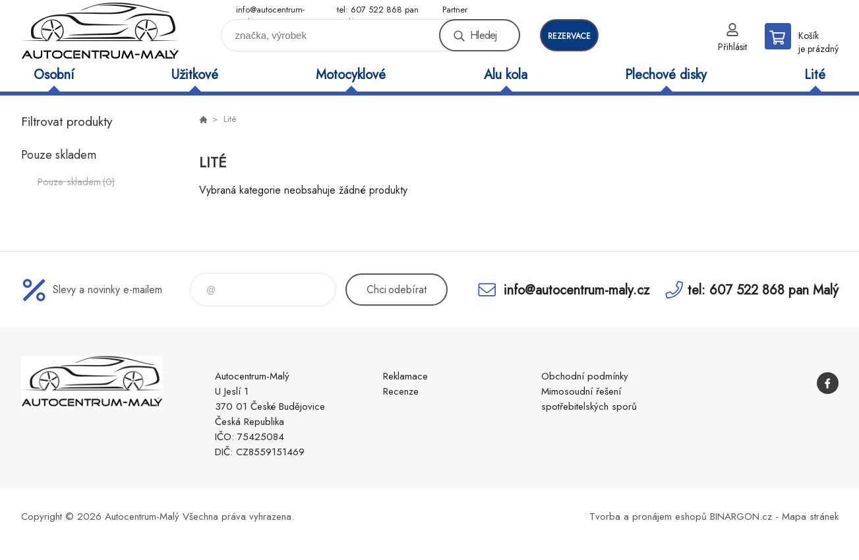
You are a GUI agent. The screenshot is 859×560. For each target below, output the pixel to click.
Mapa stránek (810, 516)
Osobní (54, 74)
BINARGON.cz (741, 516)
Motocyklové (351, 74)
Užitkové (194, 74)
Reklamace (405, 376)
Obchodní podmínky (584, 376)
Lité (814, 74)
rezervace (569, 36)
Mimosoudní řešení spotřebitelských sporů (589, 399)
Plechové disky (666, 74)
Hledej (483, 35)
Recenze (401, 391)
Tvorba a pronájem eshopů (648, 516)
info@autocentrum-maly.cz (270, 10)
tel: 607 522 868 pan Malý (378, 10)
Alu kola (505, 74)
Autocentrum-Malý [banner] (100, 30)
